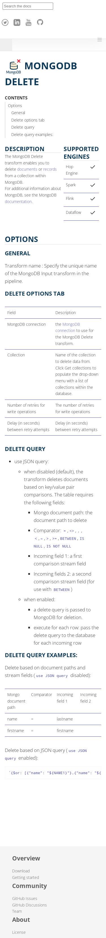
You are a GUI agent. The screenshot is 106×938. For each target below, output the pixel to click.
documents (27, 169)
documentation (18, 201)
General (18, 112)
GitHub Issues (24, 898)
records (50, 169)
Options (15, 105)
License (19, 932)
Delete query (22, 127)
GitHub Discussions (29, 905)
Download (21, 871)
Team (17, 911)
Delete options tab (27, 120)
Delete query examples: (32, 134)
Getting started (25, 877)
